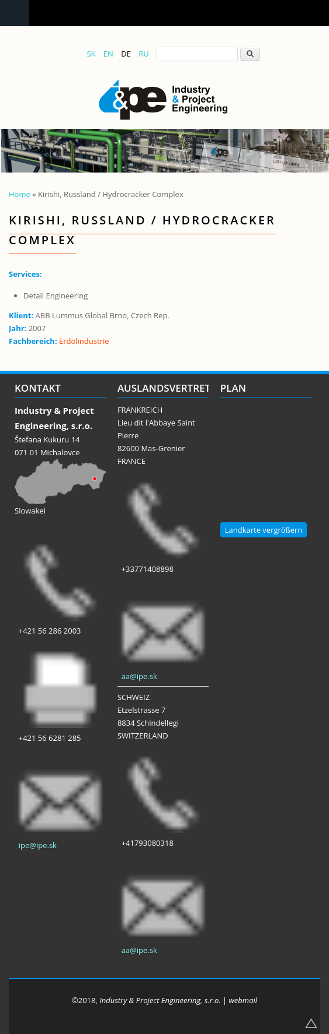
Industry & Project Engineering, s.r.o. (159, 1000)
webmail (243, 1000)
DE (126, 53)
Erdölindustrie (84, 341)
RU (143, 53)
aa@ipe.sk (139, 676)
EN (108, 53)
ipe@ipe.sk (38, 845)
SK (90, 53)
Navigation (14, 13)
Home (19, 194)
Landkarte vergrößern (264, 530)
